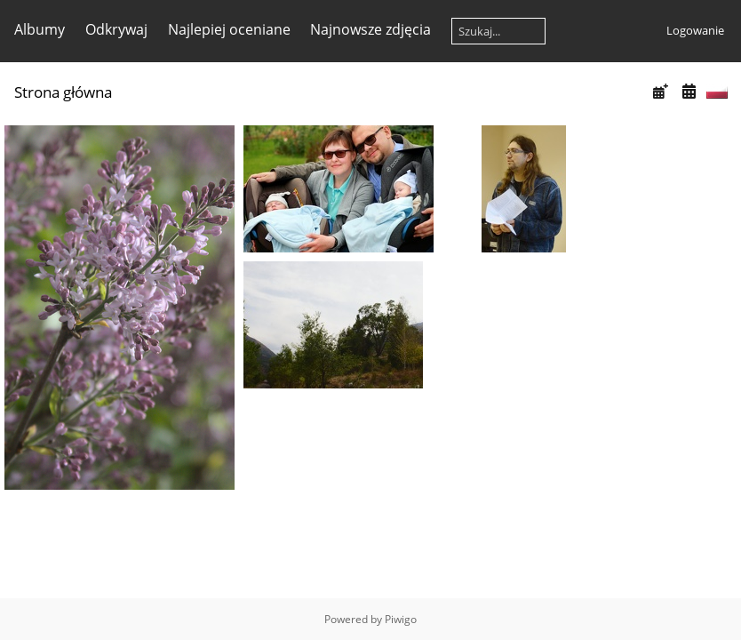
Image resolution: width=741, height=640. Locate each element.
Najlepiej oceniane (229, 29)
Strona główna (63, 92)
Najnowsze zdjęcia (370, 29)
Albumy (39, 29)
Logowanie (695, 30)
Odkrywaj (116, 29)
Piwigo (401, 619)
